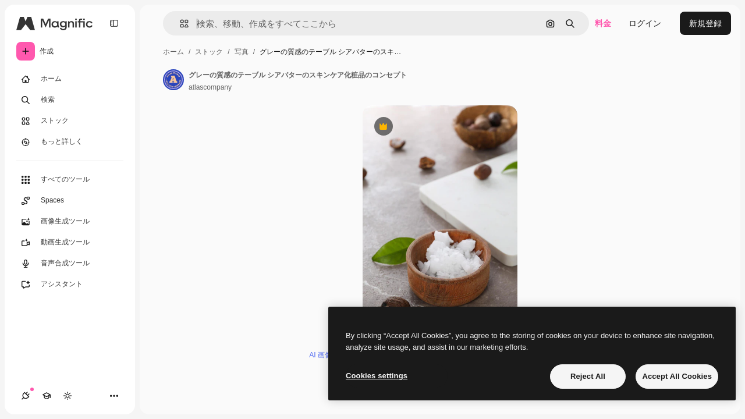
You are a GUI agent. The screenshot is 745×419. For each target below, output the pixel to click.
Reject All (587, 376)
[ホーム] (69, 79)
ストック (209, 52)
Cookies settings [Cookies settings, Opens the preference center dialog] (376, 375)
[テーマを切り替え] (67, 395)
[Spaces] (69, 200)
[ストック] (69, 121)
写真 (242, 52)
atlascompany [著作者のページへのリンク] (210, 87)
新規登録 (705, 23)
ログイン (645, 23)
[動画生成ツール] (69, 242)
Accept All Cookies (677, 376)
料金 (603, 23)
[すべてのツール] (69, 180)
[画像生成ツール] (69, 221)
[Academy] (46, 395)
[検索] (69, 100)
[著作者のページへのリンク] (173, 79)
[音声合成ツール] (69, 263)
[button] (180, 23)
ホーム (173, 52)
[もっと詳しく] (69, 142)
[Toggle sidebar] (114, 23)
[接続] (25, 395)
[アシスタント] (69, 284)
